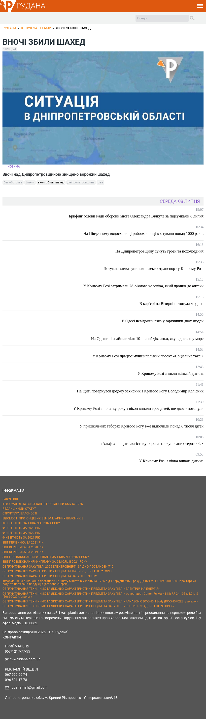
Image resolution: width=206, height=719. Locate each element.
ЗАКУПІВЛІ (10, 499)
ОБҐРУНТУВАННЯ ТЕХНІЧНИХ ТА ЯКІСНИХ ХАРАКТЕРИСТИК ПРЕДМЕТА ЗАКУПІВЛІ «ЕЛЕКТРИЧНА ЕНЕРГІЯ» (81, 589)
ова (100, 182)
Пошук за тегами (35, 28)
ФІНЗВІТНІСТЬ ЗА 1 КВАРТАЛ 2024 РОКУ (31, 523)
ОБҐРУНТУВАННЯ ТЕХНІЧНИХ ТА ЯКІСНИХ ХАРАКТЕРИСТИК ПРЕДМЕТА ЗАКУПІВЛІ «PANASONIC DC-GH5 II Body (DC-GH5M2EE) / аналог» (100, 601)
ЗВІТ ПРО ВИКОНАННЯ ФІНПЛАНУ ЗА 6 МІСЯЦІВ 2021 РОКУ (44, 561)
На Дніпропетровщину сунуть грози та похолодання (159, 251)
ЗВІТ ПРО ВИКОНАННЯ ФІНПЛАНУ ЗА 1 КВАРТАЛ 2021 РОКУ (45, 557)
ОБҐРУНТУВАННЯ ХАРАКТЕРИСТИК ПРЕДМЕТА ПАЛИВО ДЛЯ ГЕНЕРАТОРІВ (56, 571)
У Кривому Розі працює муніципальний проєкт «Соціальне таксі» (148, 356)
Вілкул (30, 182)
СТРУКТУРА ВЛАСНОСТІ (19, 513)
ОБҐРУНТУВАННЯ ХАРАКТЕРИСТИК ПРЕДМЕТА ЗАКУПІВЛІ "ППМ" (49, 576)
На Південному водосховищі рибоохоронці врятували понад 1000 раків (143, 233)
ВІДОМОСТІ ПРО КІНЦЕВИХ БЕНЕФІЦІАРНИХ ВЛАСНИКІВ (42, 518)
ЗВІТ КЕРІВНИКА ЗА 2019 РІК (22, 552)
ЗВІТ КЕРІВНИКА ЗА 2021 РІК (22, 542)
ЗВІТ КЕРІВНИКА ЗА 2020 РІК (22, 547)
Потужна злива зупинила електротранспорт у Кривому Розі (153, 268)
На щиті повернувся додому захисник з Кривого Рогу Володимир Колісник (140, 391)
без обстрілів (13, 182)
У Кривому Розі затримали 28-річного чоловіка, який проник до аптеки (143, 286)
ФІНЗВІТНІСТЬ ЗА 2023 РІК (21, 528)
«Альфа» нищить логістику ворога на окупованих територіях (152, 443)
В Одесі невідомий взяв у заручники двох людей (163, 321)
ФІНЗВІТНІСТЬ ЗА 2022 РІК (21, 533)
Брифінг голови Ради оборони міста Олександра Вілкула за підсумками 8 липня (136, 216)
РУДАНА (30, 5)
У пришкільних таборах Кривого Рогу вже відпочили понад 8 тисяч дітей (142, 426)
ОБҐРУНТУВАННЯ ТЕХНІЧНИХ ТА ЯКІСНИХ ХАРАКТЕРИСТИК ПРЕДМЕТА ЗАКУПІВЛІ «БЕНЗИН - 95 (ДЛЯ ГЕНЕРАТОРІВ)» (88, 606)
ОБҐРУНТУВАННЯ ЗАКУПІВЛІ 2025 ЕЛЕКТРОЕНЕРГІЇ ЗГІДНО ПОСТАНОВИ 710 (57, 566)
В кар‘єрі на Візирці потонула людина (171, 303)
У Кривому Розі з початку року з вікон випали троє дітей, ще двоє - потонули (138, 408)
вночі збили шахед (51, 182)
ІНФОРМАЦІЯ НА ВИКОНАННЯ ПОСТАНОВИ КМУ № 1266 (42, 504)
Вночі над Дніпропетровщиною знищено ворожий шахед (56, 174)
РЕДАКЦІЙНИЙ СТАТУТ (19, 508)
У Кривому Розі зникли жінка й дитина (170, 373)
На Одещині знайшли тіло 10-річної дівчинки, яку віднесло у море (147, 339)
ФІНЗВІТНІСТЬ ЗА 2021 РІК (21, 537)
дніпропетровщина (81, 182)
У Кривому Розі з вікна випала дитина (171, 461)
